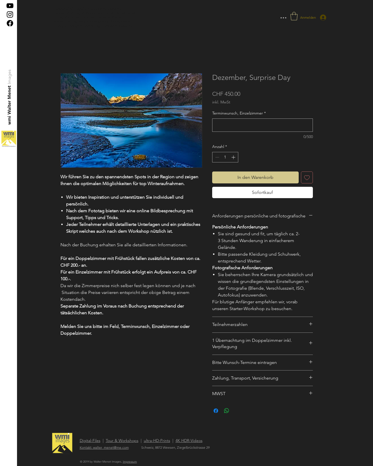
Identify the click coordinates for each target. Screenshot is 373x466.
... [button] (283, 15)
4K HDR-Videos (189, 440)
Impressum (130, 461)
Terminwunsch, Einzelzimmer (239, 113)
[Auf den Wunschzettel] (307, 177)
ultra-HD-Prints (157, 440)
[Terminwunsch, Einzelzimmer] (262, 125)
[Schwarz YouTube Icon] (10, 5)
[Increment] (233, 157)
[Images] (9, 76)
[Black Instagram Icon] (10, 14)
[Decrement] (216, 157)
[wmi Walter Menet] (9, 105)
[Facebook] (10, 23)
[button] (294, 16)
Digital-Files (90, 440)
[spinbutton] (225, 157)
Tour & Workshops (122, 440)
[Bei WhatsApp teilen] (226, 410)
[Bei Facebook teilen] (215, 410)
